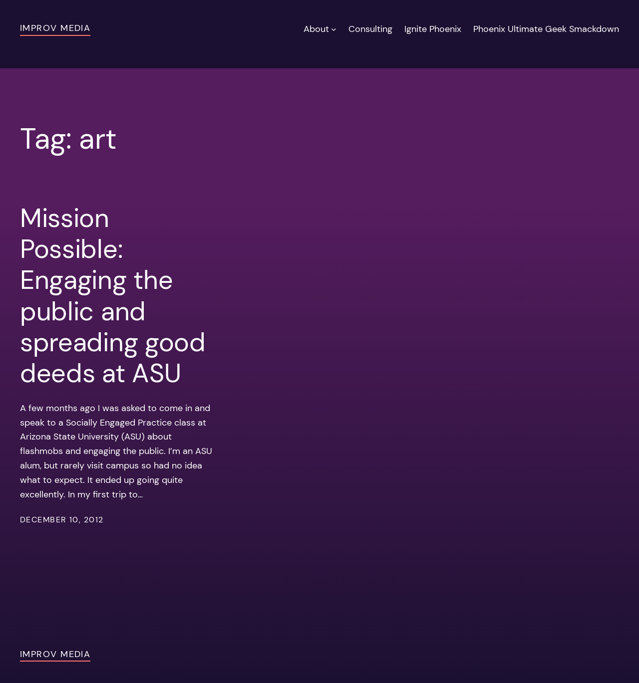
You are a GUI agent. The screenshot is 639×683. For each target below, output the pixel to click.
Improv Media (55, 28)
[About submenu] (333, 29)
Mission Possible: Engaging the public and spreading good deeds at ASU (113, 296)
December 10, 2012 (61, 519)
